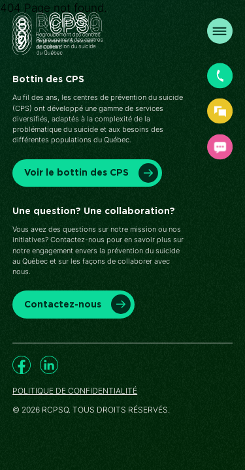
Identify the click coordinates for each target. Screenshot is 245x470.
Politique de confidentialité (74, 391)
